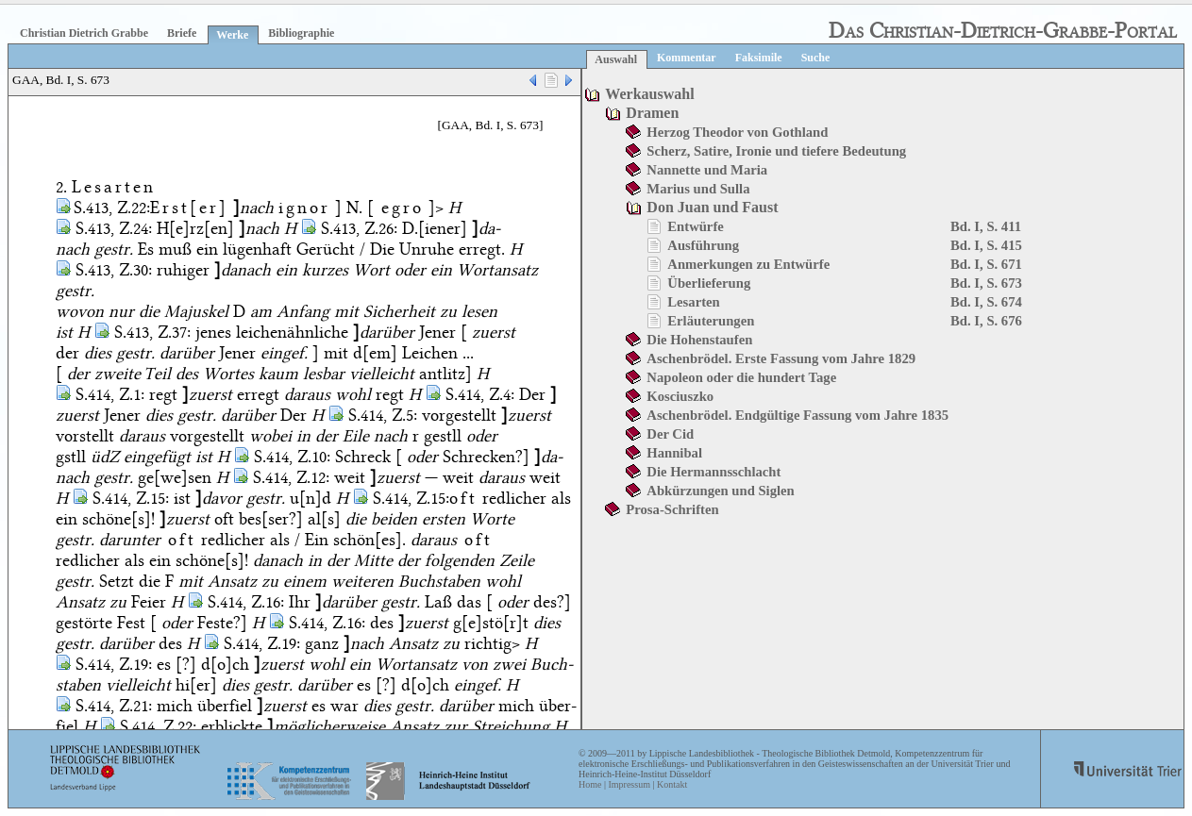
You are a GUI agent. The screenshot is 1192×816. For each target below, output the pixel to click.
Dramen (652, 113)
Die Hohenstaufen (699, 339)
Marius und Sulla (697, 188)
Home (590, 784)
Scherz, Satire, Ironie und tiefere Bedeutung (776, 150)
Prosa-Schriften (672, 509)
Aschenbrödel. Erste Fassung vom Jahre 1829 (780, 358)
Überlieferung (708, 283)
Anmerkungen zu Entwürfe (748, 264)
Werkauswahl (649, 94)
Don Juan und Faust (712, 207)
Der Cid (670, 433)
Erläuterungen (710, 320)
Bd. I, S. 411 (985, 226)
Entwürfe (695, 226)
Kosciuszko (680, 396)
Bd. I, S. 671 (986, 264)
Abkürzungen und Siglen (720, 490)
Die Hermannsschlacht (713, 471)
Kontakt (672, 784)
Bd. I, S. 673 (986, 283)
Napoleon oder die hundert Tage (741, 377)
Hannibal (674, 452)
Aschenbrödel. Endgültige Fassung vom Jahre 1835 (797, 415)
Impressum (628, 784)
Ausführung (703, 245)
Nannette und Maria (706, 169)
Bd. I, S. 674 (986, 301)
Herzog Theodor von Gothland (737, 132)
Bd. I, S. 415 (986, 245)
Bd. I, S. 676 (986, 320)
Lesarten (693, 301)
